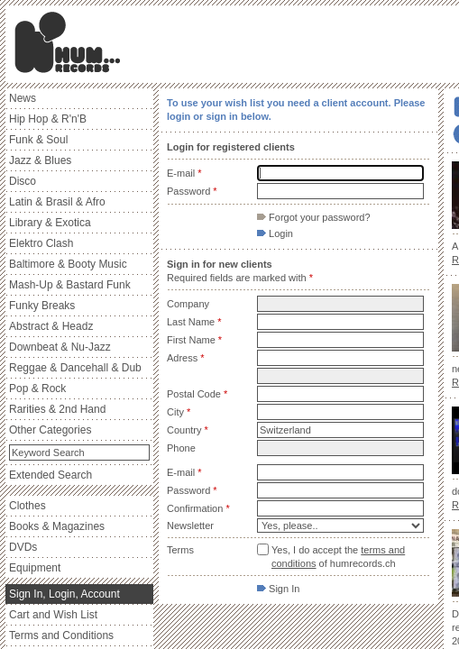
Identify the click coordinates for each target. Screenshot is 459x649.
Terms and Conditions (61, 635)
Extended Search (50, 475)
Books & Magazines (57, 526)
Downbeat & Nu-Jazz (60, 347)
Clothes (27, 505)
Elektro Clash (41, 243)
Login (275, 233)
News (22, 98)
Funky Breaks (42, 305)
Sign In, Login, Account (64, 594)
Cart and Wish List (53, 614)
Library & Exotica (50, 222)
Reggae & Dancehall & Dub (75, 367)
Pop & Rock (37, 388)
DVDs (23, 547)
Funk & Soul (38, 139)
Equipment (34, 568)
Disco (22, 181)
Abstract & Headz (51, 326)
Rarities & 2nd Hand (57, 409)
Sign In (278, 588)
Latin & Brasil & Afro (57, 202)
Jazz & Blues (40, 160)
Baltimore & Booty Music (68, 264)
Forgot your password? (314, 217)
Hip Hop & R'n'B (48, 119)
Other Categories (50, 430)
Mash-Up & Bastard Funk (70, 285)
